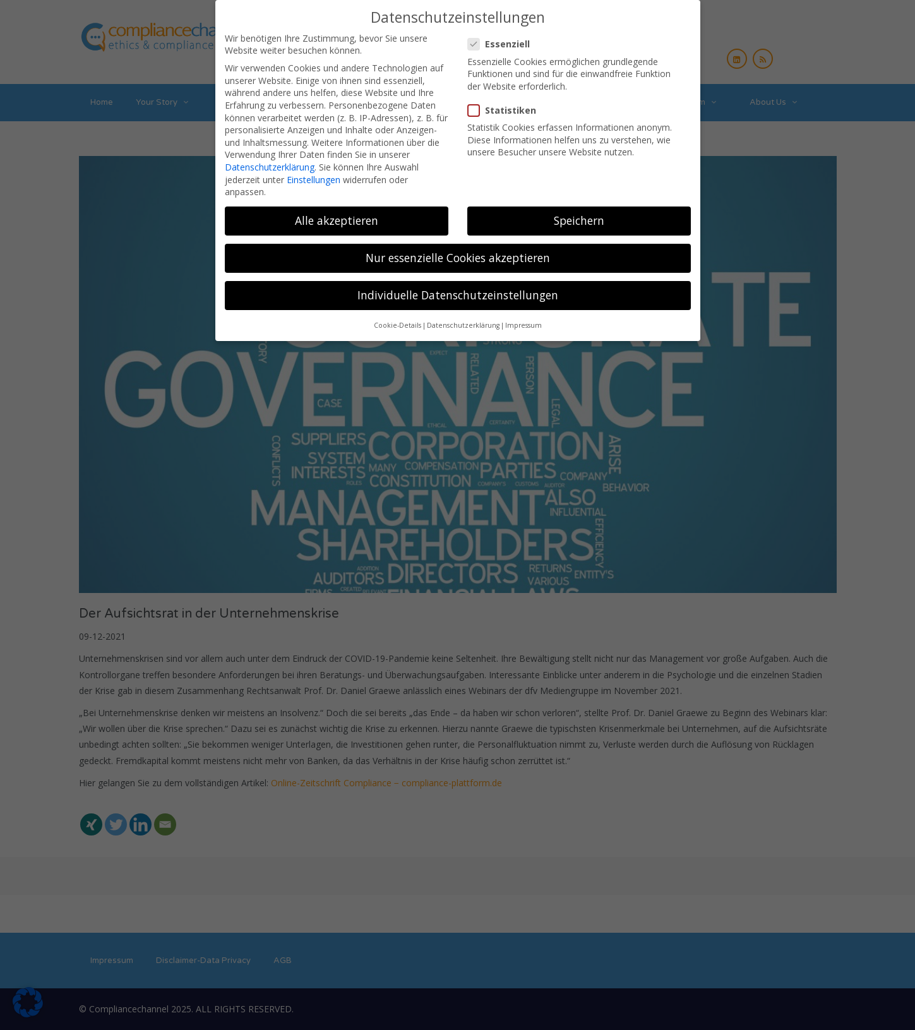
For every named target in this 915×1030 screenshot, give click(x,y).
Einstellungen (313, 171)
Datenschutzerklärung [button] (463, 317)
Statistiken (505, 102)
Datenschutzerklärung (269, 159)
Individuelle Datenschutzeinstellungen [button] (457, 286)
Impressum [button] (523, 317)
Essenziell (502, 36)
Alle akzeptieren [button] (336, 212)
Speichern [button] (579, 212)
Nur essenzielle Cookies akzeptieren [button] (458, 249)
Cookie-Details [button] (397, 317)
